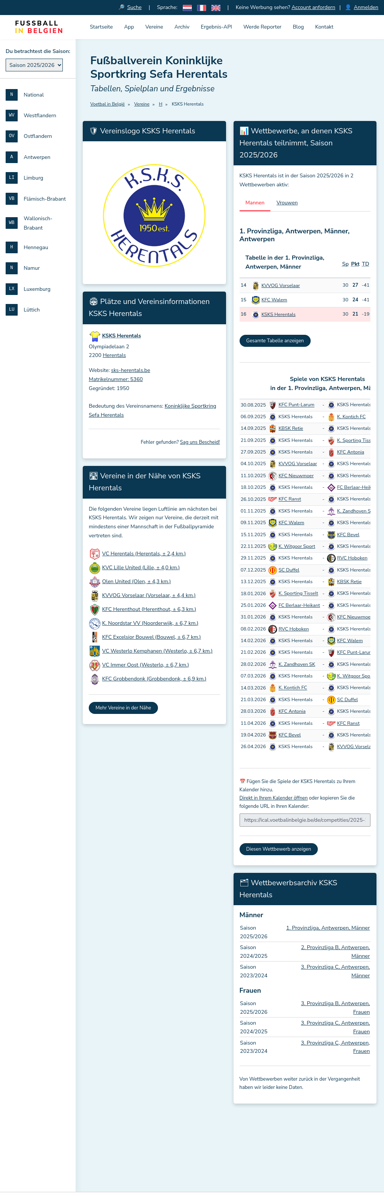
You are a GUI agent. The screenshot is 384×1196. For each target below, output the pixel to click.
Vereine (154, 26)
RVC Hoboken (352, 558)
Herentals (114, 355)
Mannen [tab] (255, 202)
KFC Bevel (348, 534)
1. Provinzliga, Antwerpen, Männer (328, 928)
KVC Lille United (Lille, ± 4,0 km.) (141, 568)
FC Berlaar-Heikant (357, 487)
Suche (134, 7)
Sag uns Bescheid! (200, 442)
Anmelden (366, 7)
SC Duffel (289, 570)
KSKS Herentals (278, 314)
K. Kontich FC (351, 416)
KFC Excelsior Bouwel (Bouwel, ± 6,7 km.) (151, 637)
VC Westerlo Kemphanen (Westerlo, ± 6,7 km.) (157, 651)
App (129, 26)
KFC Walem (274, 300)
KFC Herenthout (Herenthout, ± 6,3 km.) (149, 609)
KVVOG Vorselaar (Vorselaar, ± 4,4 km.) (149, 595)
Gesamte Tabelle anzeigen (275, 341)
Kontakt (324, 26)
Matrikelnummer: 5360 (116, 379)
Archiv (182, 26)
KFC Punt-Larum (296, 405)
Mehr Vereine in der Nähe (123, 708)
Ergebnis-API (216, 26)
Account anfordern (313, 7)
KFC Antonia (350, 452)
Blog (298, 26)
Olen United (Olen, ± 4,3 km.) (136, 581)
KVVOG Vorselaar (280, 285)
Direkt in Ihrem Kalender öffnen (274, 798)
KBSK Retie (291, 428)
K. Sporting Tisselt (356, 440)
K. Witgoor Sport (297, 546)
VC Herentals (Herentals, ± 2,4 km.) (144, 554)
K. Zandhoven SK (355, 511)
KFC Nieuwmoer (296, 475)
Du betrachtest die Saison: (38, 51)
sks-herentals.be (130, 370)
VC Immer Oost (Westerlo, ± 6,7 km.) (145, 665)
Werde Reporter (262, 26)
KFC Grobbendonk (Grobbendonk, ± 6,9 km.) (154, 679)
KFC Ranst (290, 499)
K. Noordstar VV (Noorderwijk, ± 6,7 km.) (150, 623)
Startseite (101, 26)
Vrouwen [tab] (287, 202)
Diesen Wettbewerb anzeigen (278, 849)
